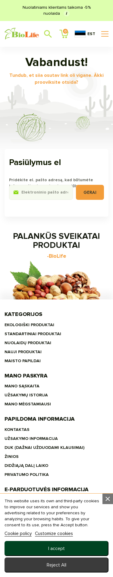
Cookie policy (18, 533)
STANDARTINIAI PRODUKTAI (33, 333)
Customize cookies (54, 533)
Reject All (56, 565)
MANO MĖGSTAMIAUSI (28, 404)
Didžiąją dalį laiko (26, 465)
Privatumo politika (27, 474)
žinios (12, 456)
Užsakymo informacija (31, 438)
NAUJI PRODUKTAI (23, 351)
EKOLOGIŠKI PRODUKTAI (29, 324)
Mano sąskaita (22, 386)
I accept (56, 548)
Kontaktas (17, 429)
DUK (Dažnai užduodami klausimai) (44, 447)
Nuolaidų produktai (28, 342)
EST (84, 34)
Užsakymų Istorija (26, 395)
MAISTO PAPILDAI (23, 360)
